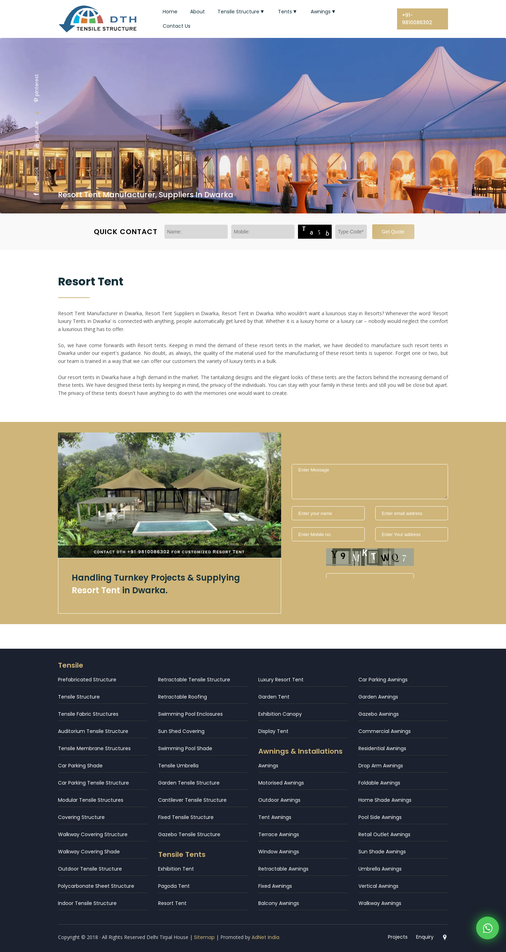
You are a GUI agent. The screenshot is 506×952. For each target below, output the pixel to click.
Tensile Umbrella (178, 765)
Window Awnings (278, 851)
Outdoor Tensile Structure (90, 868)
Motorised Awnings (281, 782)
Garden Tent (274, 696)
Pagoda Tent (174, 886)
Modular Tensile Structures (90, 800)
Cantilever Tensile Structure (192, 800)
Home (170, 11)
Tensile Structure (241, 11)
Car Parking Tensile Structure (93, 782)
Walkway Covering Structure (93, 834)
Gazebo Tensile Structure (189, 834)
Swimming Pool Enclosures (190, 714)
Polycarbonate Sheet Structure (96, 886)
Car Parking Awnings (383, 679)
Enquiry (425, 936)
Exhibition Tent (176, 868)
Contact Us (176, 25)
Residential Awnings (382, 748)
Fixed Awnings (275, 886)
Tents (288, 11)
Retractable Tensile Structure (194, 679)
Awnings (324, 11)
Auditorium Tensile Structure (93, 731)
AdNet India (265, 937)
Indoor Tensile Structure (87, 903)
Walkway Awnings (379, 903)
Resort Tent (172, 903)
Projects (398, 936)
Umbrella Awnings (380, 868)
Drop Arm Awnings (380, 765)
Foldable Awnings (379, 782)
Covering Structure (81, 817)
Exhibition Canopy (280, 714)
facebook (36, 182)
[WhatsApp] (487, 930)
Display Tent (273, 731)
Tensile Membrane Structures (94, 748)
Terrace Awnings (278, 834)
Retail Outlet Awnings (384, 834)
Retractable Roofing (182, 696)
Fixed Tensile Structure (186, 817)
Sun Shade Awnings (382, 851)
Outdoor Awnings (279, 800)
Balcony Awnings (278, 903)
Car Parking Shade (80, 765)
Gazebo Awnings (378, 714)
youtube (36, 134)
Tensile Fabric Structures (88, 714)
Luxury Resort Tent (281, 679)
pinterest (36, 88)
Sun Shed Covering (181, 731)
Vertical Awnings (378, 886)
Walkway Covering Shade (89, 851)
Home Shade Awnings (384, 800)
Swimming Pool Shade (185, 748)
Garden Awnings (378, 696)
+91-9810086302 (417, 19)
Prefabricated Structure (87, 679)
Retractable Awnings (283, 868)
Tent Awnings (274, 817)
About (197, 11)
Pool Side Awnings (380, 817)
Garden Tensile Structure (189, 782)
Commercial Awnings (384, 731)
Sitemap (204, 937)
